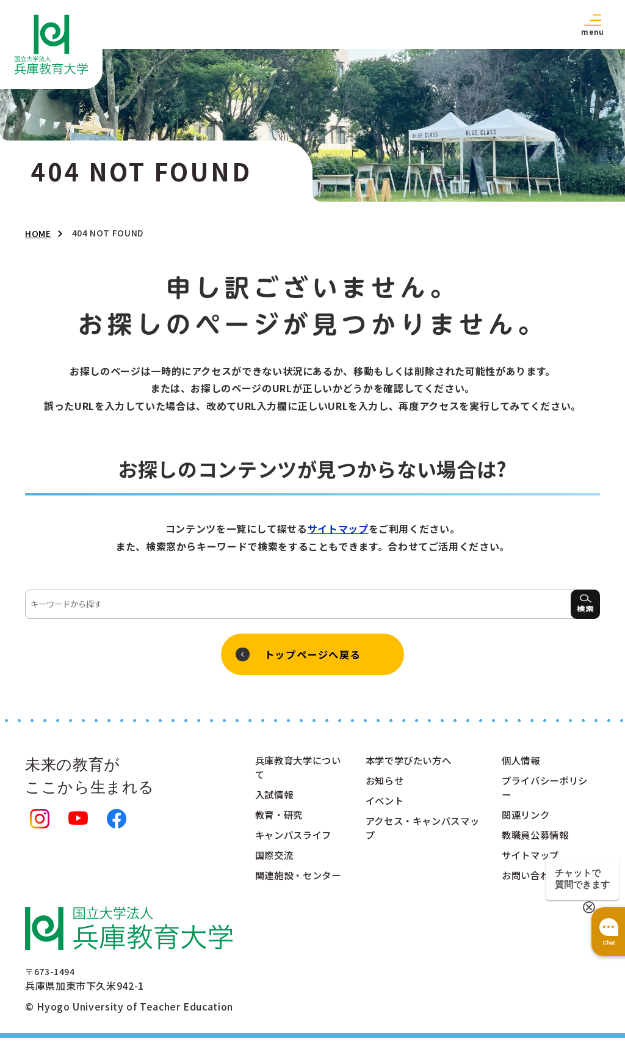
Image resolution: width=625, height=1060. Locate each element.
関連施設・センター (295, 889)
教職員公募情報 (537, 840)
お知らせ (386, 784)
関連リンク (527, 820)
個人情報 (522, 763)
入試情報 (275, 799)
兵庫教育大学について (295, 771)
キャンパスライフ (295, 840)
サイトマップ (338, 528)
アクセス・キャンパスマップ (421, 833)
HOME (38, 233)
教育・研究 (280, 820)
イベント (386, 805)
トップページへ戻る (312, 655)
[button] (592, 24)
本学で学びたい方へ (411, 763)
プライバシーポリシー (542, 791)
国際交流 (275, 861)
